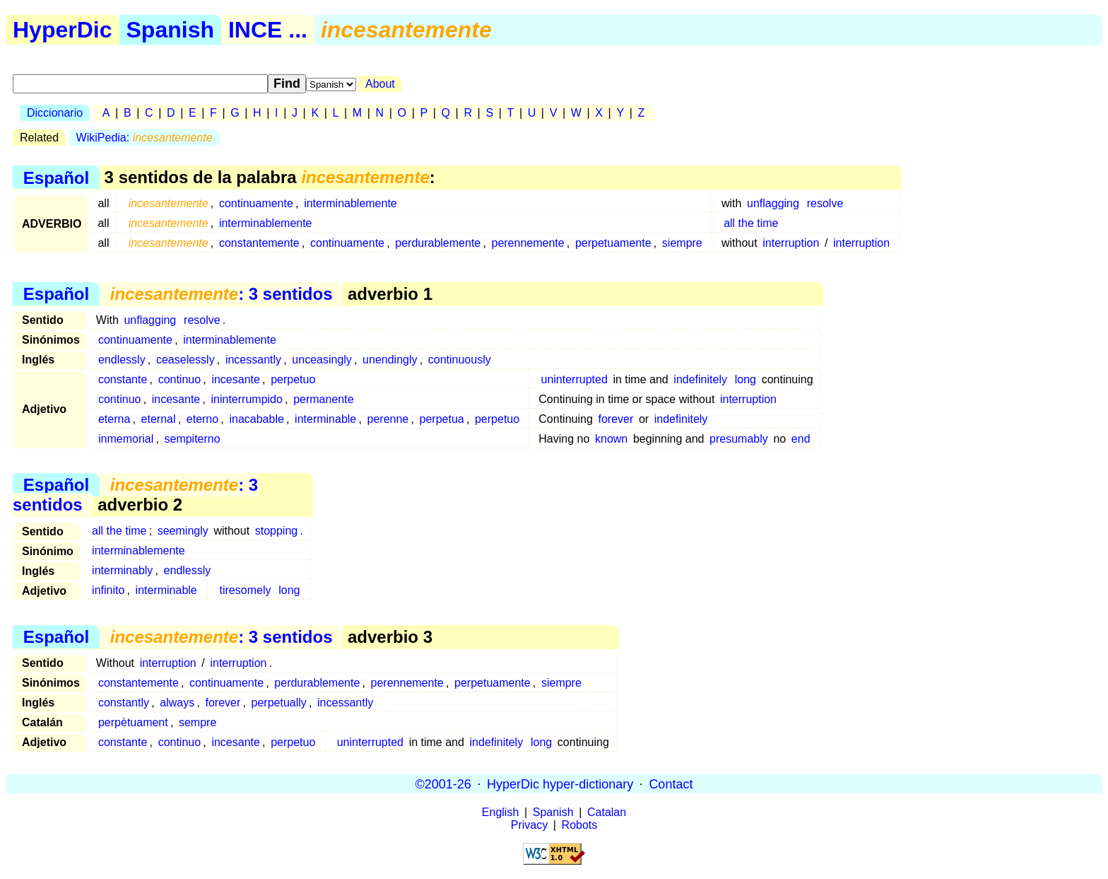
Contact (670, 783)
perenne (388, 419)
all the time (751, 223)
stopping (276, 531)
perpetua (442, 419)
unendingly (390, 360)
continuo (179, 379)
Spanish (170, 29)
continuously (459, 360)
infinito (108, 590)
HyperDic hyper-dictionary (560, 783)
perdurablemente (438, 243)
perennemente (527, 243)
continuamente (256, 203)
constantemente (259, 243)
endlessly (122, 360)
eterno (202, 419)
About (380, 84)
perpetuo (293, 379)
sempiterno (192, 439)
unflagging (773, 203)
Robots (580, 825)
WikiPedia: (144, 138)
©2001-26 (443, 783)
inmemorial (125, 439)
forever (615, 419)
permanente (323, 399)
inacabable (256, 419)
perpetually (279, 703)
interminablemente (350, 203)
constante (122, 379)
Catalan (606, 812)
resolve (825, 203)
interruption (790, 243)
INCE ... (267, 29)
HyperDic (62, 29)
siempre (682, 243)
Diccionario (55, 113)
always (177, 703)
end (801, 439)
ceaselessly (185, 360)
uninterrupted (574, 379)
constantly (123, 703)
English (500, 812)
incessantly (253, 360)
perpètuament (133, 722)
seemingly (183, 531)
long (745, 379)
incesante (235, 379)
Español (56, 177)
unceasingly (322, 360)
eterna (114, 419)
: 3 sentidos (221, 293)
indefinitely (700, 379)
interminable (325, 419)
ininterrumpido (247, 399)
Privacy (529, 825)
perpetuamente (613, 243)
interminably (122, 570)
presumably (738, 439)
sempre (197, 722)
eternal (158, 419)
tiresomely (245, 590)
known (611, 439)
